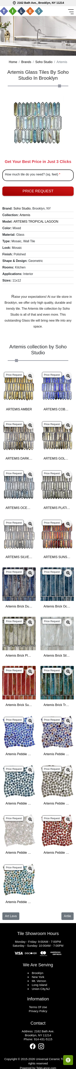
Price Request (38, 191)
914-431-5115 (43, 1039)
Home (13, 62)
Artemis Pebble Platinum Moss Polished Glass (57, 803)
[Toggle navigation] (71, 11)
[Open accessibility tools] (68, 1060)
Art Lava (11, 916)
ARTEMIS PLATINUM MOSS (57, 508)
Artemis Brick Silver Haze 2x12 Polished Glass (57, 655)
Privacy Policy (38, 1011)
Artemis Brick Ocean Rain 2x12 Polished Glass (57, 606)
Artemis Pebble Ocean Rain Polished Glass (19, 803)
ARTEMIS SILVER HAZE (19, 557)
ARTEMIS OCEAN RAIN (19, 508)
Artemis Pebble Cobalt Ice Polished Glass (19, 754)
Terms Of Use (38, 1007)
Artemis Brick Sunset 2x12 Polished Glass (19, 705)
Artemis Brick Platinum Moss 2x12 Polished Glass (19, 655)
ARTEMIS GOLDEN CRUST (57, 458)
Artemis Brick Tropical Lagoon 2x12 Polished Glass (57, 705)
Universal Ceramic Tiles (51, 1059)
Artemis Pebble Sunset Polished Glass (57, 852)
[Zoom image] (30, 376)
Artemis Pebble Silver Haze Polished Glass (19, 852)
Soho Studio (44, 62)
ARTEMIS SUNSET (57, 557)
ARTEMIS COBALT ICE (57, 409)
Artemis (25, 215)
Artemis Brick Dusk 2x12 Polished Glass (19, 606)
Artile (67, 916)
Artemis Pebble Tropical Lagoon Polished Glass (19, 902)
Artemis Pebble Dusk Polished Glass (57, 754)
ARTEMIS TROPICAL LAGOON (35, 221)
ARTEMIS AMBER (19, 409)
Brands (26, 62)
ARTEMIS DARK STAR (19, 458)
